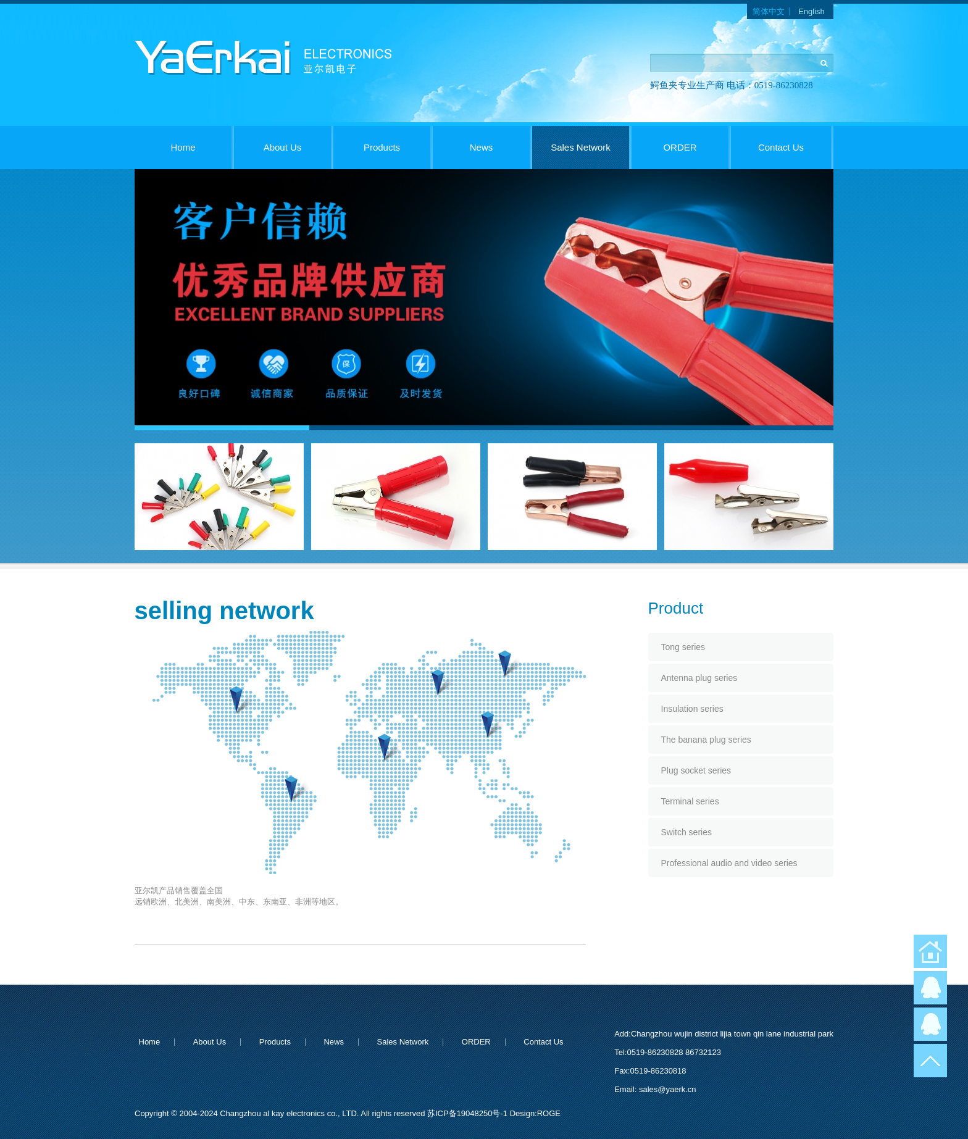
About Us (283, 147)
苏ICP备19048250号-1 (468, 1113)
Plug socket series (696, 770)
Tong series (683, 647)
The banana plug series (706, 740)
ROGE (549, 1113)
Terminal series (690, 801)
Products (382, 147)
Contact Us (781, 147)
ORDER (679, 147)
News (481, 147)
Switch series (686, 832)
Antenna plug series (699, 678)
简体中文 (769, 11)
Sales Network (581, 147)
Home (182, 147)
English (811, 11)
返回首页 (930, 951)
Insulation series (692, 709)
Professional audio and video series (729, 863)
